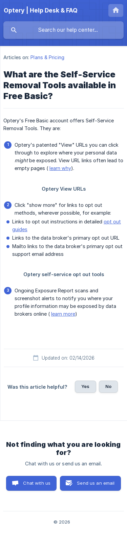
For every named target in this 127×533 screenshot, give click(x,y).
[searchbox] (63, 30)
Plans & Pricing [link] (47, 57)
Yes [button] (85, 386)
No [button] (108, 386)
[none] (41, 10)
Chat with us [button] (36, 483)
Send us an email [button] (95, 483)
